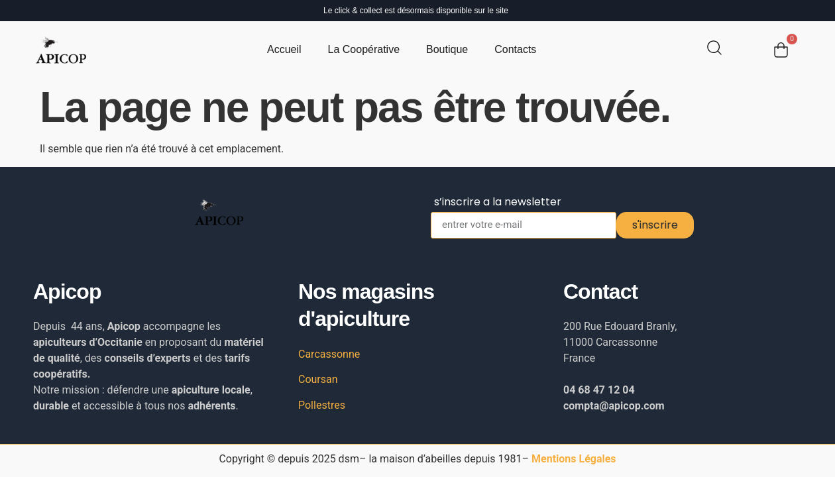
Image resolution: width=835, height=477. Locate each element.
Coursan (318, 379)
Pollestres (321, 405)
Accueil (284, 49)
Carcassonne (329, 354)
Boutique (447, 49)
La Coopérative (364, 49)
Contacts (515, 49)
